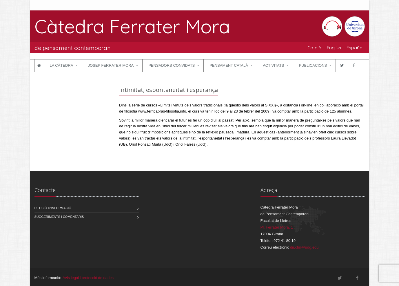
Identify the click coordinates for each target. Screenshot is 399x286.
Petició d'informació (52, 208)
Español (355, 47)
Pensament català (228, 65)
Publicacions (313, 65)
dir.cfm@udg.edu (304, 247)
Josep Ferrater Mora (111, 65)
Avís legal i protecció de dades (88, 278)
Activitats (273, 65)
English (334, 47)
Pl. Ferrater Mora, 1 (276, 227)
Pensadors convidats (171, 65)
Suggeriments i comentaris (59, 216)
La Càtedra (61, 65)
